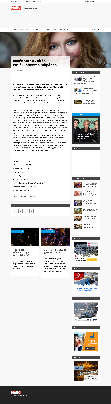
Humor (60, 29)
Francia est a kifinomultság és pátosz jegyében (21, 252)
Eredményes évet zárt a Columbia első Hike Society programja (90, 102)
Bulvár (54, 29)
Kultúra (28, 29)
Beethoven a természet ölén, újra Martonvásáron (89, 225)
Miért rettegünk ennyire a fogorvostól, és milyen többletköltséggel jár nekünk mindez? (85, 92)
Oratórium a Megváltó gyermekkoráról (55, 251)
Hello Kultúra (19, 70)
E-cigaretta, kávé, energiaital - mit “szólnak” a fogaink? (89, 193)
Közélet (22, 29)
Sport (42, 29)
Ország (28, 1)
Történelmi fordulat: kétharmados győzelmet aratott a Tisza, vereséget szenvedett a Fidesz (85, 80)
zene (16, 196)
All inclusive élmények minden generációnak (90, 209)
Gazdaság (14, 29)
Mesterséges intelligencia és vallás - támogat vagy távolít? (90, 201)
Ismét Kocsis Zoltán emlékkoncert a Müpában (35, 62)
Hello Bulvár (79, 114)
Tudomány (36, 29)
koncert (23, 196)
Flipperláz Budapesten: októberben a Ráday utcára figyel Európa (90, 184)
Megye (39, 1)
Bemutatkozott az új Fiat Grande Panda (90, 217)
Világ (34, 1)
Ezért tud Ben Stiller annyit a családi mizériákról (85, 136)
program (33, 196)
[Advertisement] (71, 15)
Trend (48, 29)
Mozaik (66, 29)
